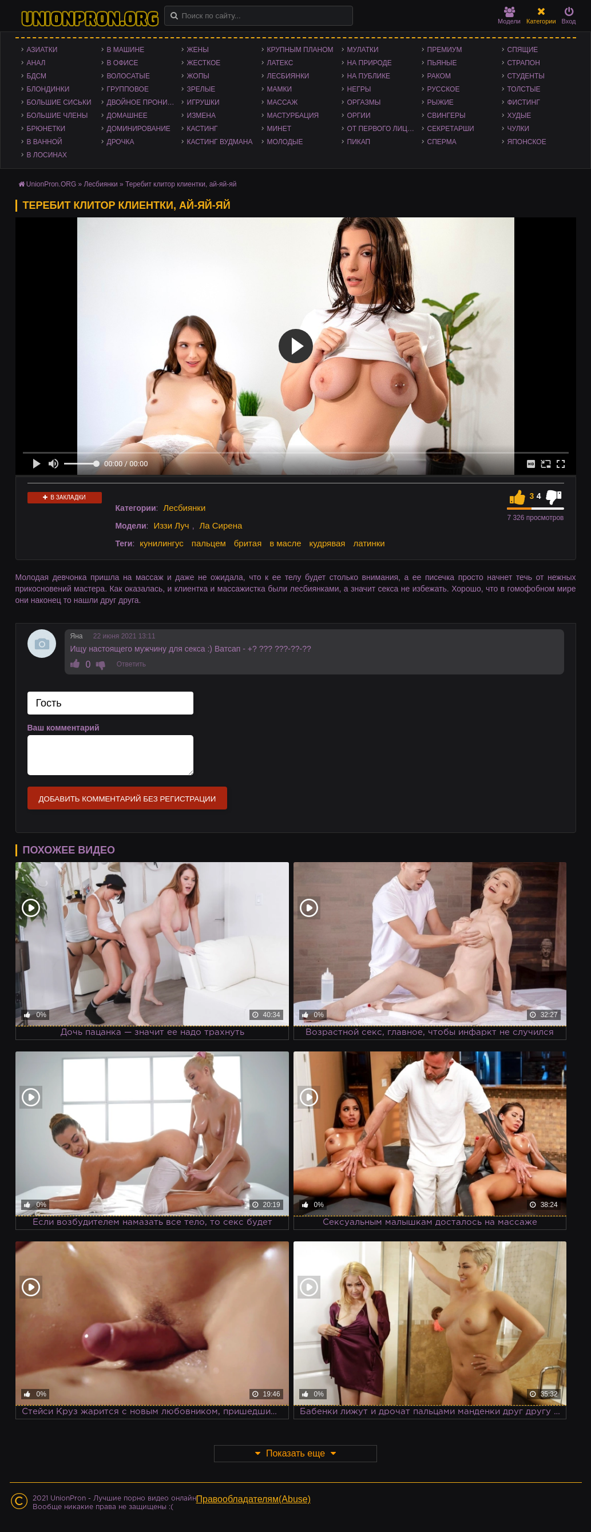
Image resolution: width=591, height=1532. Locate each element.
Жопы (198, 76)
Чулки (518, 129)
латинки (368, 543)
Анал (36, 63)
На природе (369, 63)
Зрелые (201, 89)
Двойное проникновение (144, 102)
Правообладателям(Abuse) (253, 1499)
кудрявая (327, 543)
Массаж (282, 102)
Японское (526, 142)
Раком (439, 76)
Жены (198, 50)
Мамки (279, 89)
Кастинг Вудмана (220, 142)
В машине (126, 50)
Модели (509, 16)
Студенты (526, 76)
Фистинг (523, 102)
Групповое (128, 89)
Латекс (280, 63)
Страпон (523, 63)
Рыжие (440, 102)
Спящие (522, 50)
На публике (369, 76)
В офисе (122, 63)
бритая (247, 543)
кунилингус (162, 543)
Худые (519, 116)
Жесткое (204, 63)
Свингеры (446, 116)
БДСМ (37, 76)
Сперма (442, 142)
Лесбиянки (288, 76)
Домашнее (127, 116)
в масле (285, 543)
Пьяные (442, 63)
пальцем (209, 543)
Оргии (359, 116)
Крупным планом (300, 50)
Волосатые (128, 76)
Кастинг (202, 129)
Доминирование (138, 129)
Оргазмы (364, 102)
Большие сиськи (59, 102)
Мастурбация (293, 116)
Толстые (524, 89)
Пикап (359, 142)
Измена (201, 116)
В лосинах (47, 155)
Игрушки (203, 102)
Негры (359, 89)
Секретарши (450, 129)
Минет (279, 129)
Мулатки (363, 50)
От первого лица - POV (384, 129)
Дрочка (120, 142)
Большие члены (57, 116)
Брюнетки (46, 129)
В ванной (44, 142)
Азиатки (42, 50)
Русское (443, 89)
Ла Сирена (220, 525)
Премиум (444, 50)
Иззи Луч (171, 525)
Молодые (285, 142)
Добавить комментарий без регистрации (127, 799)
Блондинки (48, 89)
